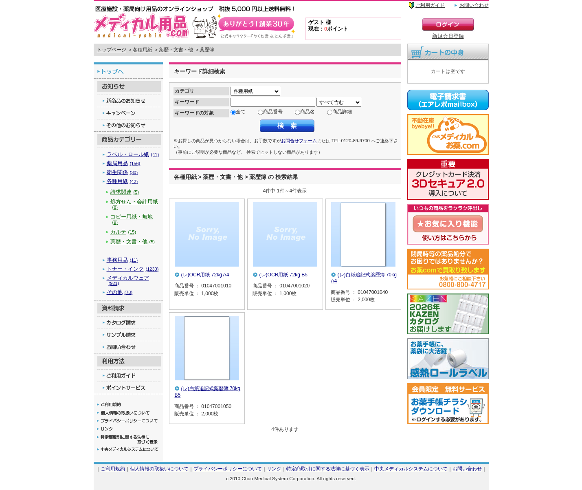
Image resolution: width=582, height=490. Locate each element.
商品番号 (273, 112)
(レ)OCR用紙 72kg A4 (205, 275)
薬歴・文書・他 (176, 49)
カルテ (123, 232)
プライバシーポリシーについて (227, 468)
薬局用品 (124, 163)
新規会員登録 (448, 36)
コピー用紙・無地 (131, 219)
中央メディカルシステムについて (411, 468)
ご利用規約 (113, 468)
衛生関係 (122, 172)
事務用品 (122, 260)
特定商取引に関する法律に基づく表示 (327, 468)
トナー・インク (133, 269)
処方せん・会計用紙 (134, 204)
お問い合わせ (474, 5)
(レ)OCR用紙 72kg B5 (283, 275)
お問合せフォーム (299, 140)
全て (241, 112)
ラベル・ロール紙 (133, 154)
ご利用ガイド (430, 5)
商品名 (307, 112)
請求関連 (124, 192)
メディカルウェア (128, 280)
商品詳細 (342, 112)
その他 (120, 292)
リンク (274, 468)
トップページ (111, 49)
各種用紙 (142, 49)
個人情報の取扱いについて (159, 468)
